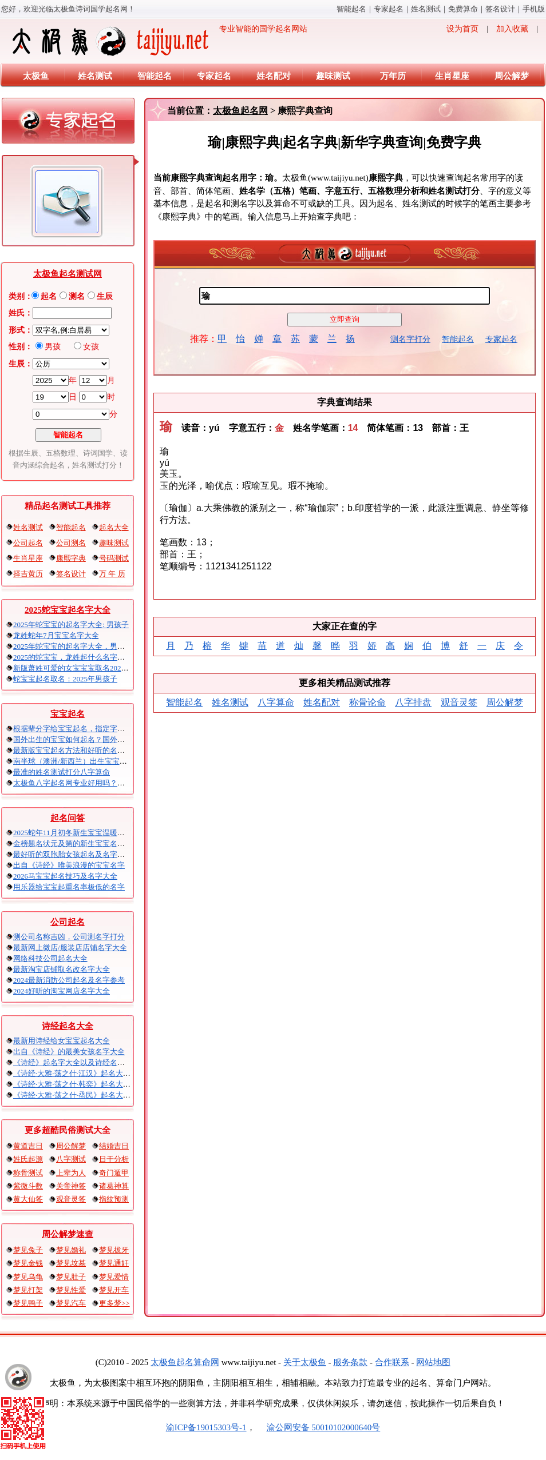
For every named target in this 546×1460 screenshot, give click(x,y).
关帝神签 (71, 1186)
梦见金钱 (28, 1263)
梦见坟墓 (71, 1263)
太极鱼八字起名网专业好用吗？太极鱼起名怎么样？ (98, 783)
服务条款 (350, 1362)
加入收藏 (512, 29)
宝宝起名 (67, 714)
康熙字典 (71, 558)
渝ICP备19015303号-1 (206, 1427)
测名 (77, 296)
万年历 (393, 76)
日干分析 (114, 1159)
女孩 (91, 346)
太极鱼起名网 (240, 110)
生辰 (105, 296)
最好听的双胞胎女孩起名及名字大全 (72, 854)
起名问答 (67, 818)
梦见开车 (114, 1290)
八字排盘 (413, 702)
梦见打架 (28, 1290)
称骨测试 (28, 1172)
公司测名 (71, 542)
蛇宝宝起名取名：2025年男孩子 (65, 679)
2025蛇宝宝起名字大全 (67, 610)
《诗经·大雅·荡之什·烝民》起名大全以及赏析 (86, 1095)
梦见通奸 (114, 1263)
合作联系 (392, 1362)
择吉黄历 (28, 573)
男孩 (53, 346)
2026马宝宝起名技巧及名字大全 (65, 876)
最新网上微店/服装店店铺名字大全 (70, 947)
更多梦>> (114, 1303)
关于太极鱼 (304, 1362)
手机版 (534, 9)
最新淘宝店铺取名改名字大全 (61, 969)
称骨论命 (367, 702)
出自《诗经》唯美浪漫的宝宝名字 (69, 865)
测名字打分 (410, 339)
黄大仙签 (28, 1199)
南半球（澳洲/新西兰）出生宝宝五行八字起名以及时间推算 (111, 761)
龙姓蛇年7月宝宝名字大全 (56, 635)
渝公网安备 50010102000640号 (318, 1427)
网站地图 (433, 1362)
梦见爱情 (114, 1276)
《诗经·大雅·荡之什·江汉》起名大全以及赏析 (86, 1073)
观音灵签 (71, 1199)
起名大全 (114, 527)
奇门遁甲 (114, 1172)
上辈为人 (71, 1172)
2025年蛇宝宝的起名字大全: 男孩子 (71, 624)
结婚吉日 (114, 1146)
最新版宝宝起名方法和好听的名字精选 (76, 750)
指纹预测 (114, 1199)
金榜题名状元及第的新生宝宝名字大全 (76, 843)
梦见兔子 (28, 1250)
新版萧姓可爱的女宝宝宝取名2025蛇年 (76, 668)
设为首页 (462, 29)
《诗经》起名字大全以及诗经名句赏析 (76, 1062)
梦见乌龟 (28, 1276)
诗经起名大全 (67, 1026)
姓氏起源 (28, 1159)
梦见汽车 (71, 1303)
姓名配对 (273, 76)
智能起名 (351, 9)
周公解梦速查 (67, 1234)
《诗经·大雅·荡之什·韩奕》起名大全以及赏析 (86, 1084)
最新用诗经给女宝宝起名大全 (61, 1040)
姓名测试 (426, 9)
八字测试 (71, 1159)
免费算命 (463, 9)
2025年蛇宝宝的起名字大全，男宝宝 (72, 646)
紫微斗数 (28, 1186)
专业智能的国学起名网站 (158, 41)
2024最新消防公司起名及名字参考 (69, 980)
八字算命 (276, 702)
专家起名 (388, 9)
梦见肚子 (71, 1276)
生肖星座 (452, 76)
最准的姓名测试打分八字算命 (61, 772)
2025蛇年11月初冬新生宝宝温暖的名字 (76, 832)
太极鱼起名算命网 (185, 1362)
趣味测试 (333, 76)
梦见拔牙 (114, 1250)
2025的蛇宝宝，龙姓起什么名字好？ (72, 657)
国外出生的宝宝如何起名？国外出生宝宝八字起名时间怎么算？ (117, 739)
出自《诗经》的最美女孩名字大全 (69, 1051)
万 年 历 (112, 573)
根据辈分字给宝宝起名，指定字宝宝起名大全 (87, 728)
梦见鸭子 (28, 1303)
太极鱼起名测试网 (67, 273)
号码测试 (114, 558)
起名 (49, 296)
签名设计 (500, 9)
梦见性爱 (71, 1290)
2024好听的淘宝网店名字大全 (61, 991)
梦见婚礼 (71, 1250)
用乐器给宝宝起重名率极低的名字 (69, 887)
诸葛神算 (114, 1186)
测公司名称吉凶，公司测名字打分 (69, 936)
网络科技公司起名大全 (50, 958)
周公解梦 (511, 76)
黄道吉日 (28, 1146)
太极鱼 (36, 76)
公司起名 (28, 542)
